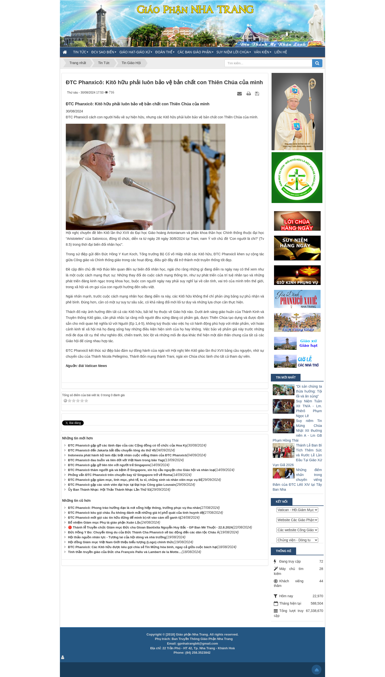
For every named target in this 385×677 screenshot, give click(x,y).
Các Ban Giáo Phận (194, 52)
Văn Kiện (261, 52)
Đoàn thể (163, 52)
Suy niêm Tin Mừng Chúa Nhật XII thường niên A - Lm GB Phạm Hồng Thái (297, 430)
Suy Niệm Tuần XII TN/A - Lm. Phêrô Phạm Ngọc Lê (309, 408)
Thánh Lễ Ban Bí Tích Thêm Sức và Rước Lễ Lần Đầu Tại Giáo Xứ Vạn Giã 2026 (297, 455)
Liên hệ (281, 52)
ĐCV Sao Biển (102, 52)
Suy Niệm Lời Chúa (233, 52)
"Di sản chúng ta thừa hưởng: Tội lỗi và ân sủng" (309, 391)
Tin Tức (79, 52)
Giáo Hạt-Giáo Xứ (134, 52)
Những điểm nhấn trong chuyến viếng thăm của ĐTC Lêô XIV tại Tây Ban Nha (297, 479)
